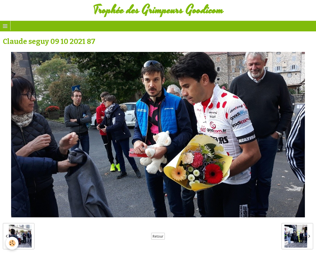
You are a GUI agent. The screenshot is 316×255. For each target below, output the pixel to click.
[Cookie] (12, 243)
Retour (158, 236)
